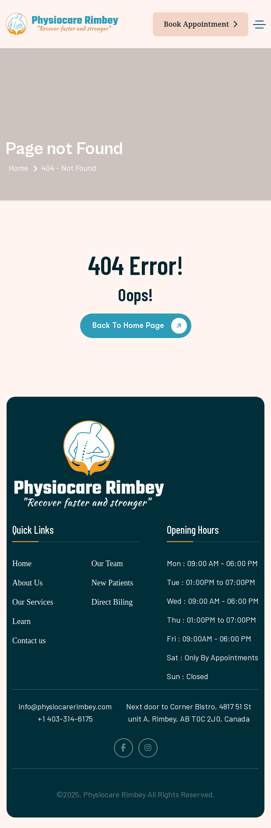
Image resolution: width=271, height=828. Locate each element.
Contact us (29, 640)
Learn (21, 621)
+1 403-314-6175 (65, 718)
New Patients (112, 582)
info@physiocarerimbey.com (65, 706)
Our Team (107, 563)
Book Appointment (200, 24)
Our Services (32, 602)
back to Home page (141, 326)
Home (18, 168)
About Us (27, 582)
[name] (62, 24)
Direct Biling (112, 602)
